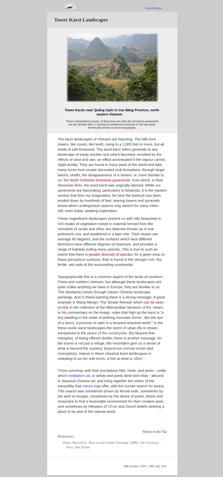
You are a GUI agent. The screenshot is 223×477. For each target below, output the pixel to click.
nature (88, 386)
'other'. (138, 358)
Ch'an (113, 406)
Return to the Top (155, 432)
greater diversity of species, (111, 254)
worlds (141, 348)
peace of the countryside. (108, 333)
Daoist (131, 406)
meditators (77, 376)
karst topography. (125, 127)
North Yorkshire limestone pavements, (101, 180)
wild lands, (98, 358)
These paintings (71, 370)
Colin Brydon (153, 8)
